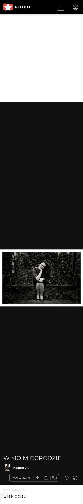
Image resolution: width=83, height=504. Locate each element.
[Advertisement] (41, 58)
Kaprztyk (21, 468)
